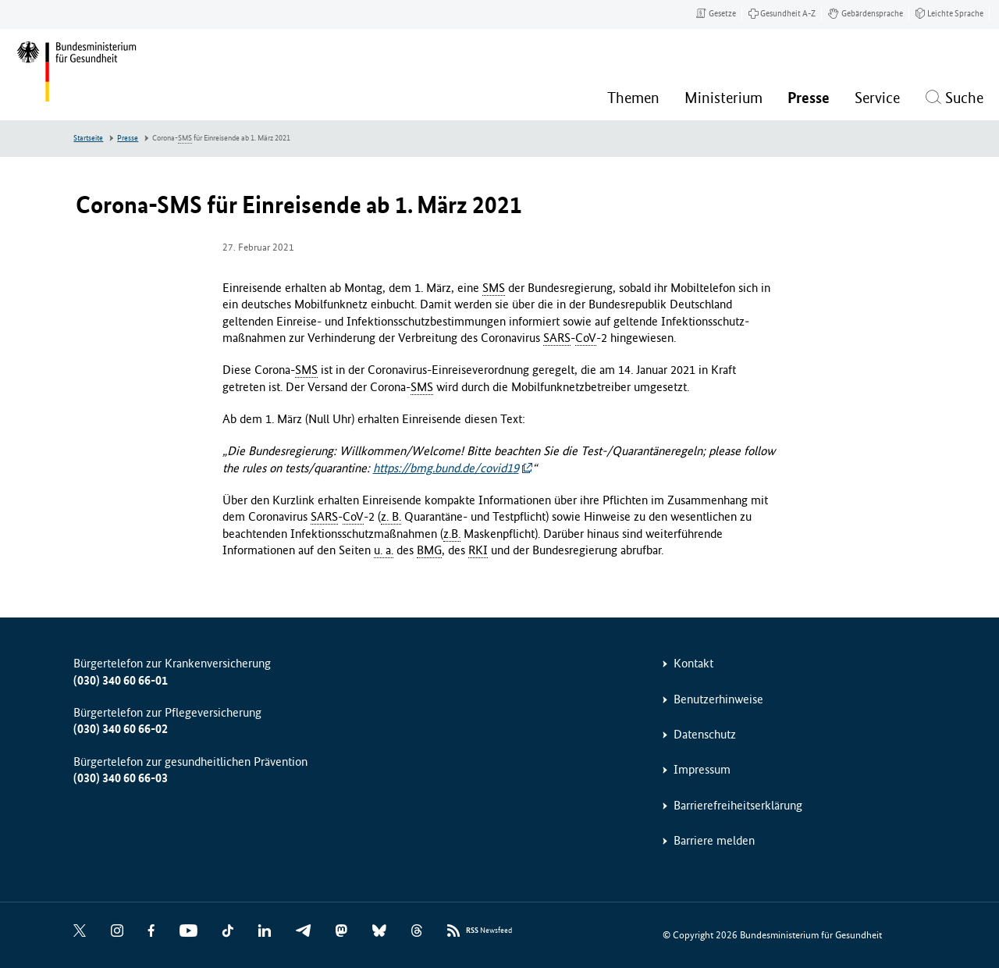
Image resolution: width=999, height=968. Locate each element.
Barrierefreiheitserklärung (738, 805)
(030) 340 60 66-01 (120, 680)
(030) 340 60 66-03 (120, 777)
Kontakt (693, 663)
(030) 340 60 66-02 (120, 728)
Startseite (88, 138)
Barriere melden (714, 840)
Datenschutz (705, 734)
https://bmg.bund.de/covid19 (446, 468)
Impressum (702, 769)
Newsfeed (489, 931)
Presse (127, 138)
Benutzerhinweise (718, 699)
